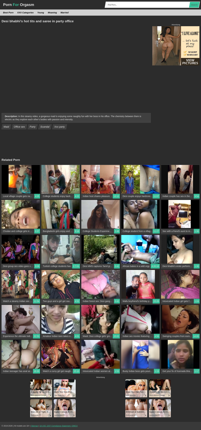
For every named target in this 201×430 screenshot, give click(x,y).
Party (33, 126)
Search (194, 5)
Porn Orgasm (18, 5)
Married (64, 12)
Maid (6, 126)
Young (40, 12)
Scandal (45, 126)
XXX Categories (25, 12)
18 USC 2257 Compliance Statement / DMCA (59, 426)
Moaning (52, 12)
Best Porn (8, 12)
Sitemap (34, 426)
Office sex (19, 126)
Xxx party (59, 126)
